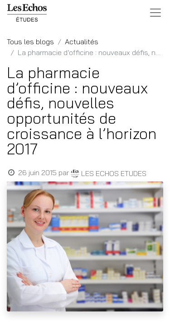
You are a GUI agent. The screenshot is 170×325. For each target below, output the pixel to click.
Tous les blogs (30, 41)
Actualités (81, 41)
